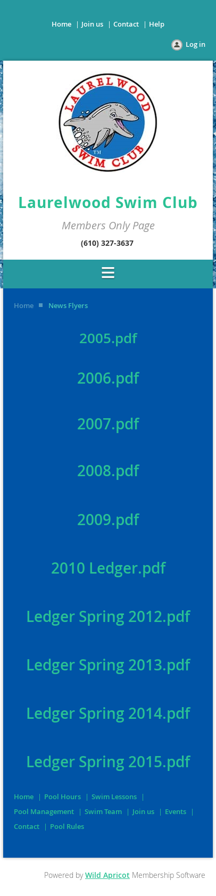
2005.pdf (108, 338)
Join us (92, 24)
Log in (195, 44)
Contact (126, 24)
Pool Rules (67, 826)
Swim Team (103, 811)
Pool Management (44, 811)
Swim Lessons (114, 796)
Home (61, 24)
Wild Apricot (107, 875)
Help (156, 24)
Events (175, 811)
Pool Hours (62, 796)
